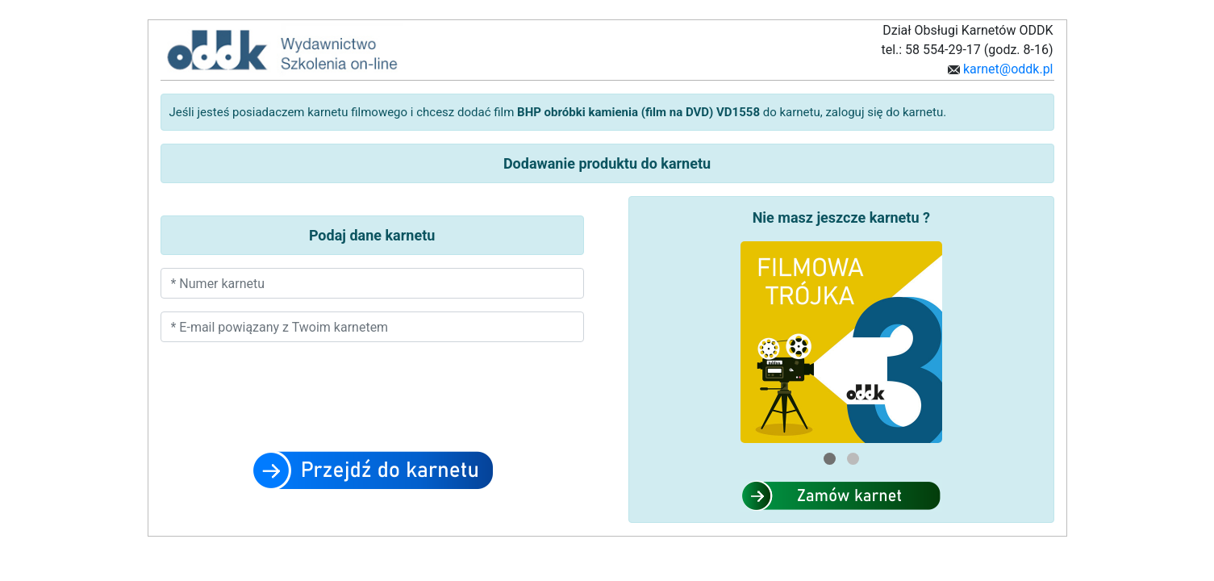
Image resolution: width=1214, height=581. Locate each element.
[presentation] (371, 405)
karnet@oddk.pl (1006, 69)
